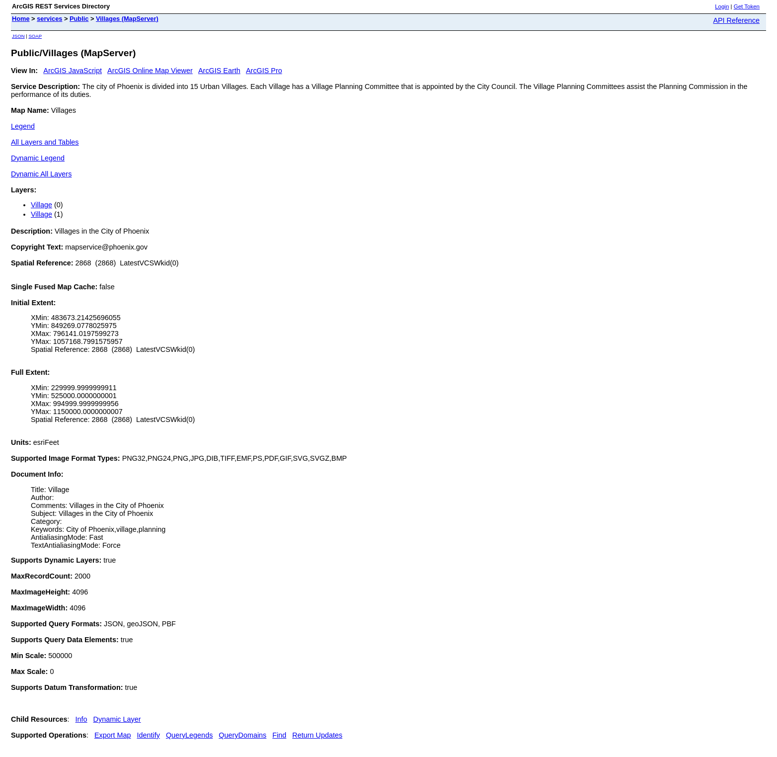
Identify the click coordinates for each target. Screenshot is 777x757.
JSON (18, 36)
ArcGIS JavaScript (72, 71)
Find (279, 735)
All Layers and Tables (45, 142)
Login (722, 6)
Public (79, 18)
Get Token (747, 6)
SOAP (35, 36)
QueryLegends (189, 735)
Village (41, 205)
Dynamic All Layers (41, 174)
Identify (148, 735)
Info (81, 719)
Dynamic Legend (38, 158)
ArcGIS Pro (264, 71)
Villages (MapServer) (127, 18)
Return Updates (317, 735)
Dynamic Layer (117, 719)
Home (21, 18)
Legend (23, 126)
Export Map (112, 735)
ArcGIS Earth (219, 71)
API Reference (736, 20)
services (49, 18)
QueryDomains (242, 735)
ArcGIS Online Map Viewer (150, 71)
